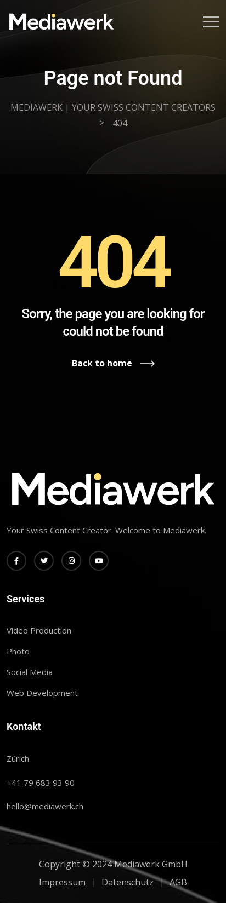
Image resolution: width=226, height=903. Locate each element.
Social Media (30, 671)
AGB (178, 882)
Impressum (62, 882)
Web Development (42, 692)
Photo (18, 651)
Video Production (39, 630)
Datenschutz (127, 882)
